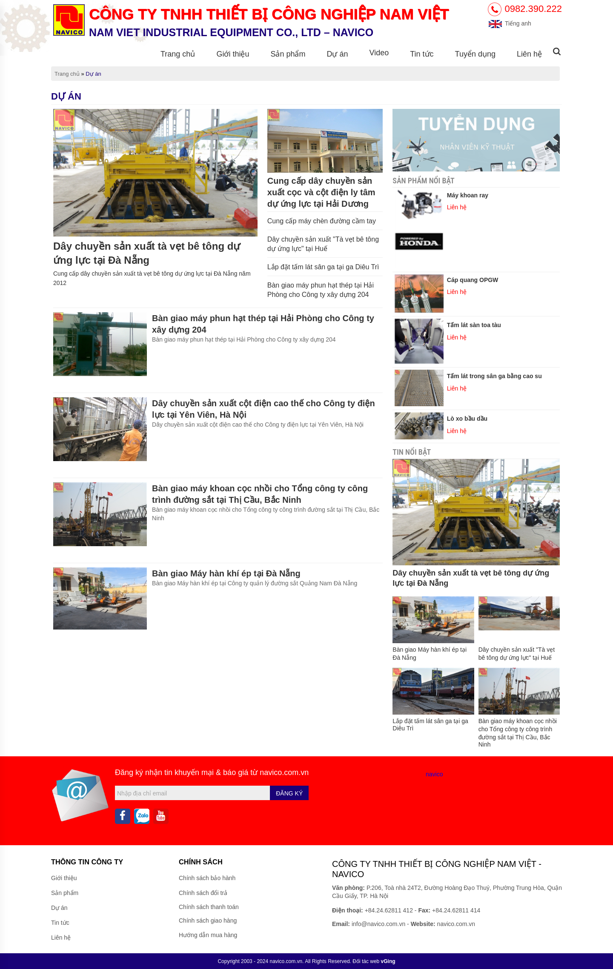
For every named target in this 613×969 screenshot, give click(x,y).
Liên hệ (529, 54)
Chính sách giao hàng (208, 920)
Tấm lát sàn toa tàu (474, 325)
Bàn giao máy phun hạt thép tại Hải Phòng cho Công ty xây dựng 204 (263, 324)
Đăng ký (289, 793)
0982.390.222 (524, 8)
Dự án (337, 54)
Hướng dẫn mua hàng (208, 935)
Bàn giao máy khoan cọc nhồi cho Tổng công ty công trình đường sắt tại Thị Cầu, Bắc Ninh (260, 494)
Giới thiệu (232, 54)
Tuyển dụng (475, 54)
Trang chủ (177, 54)
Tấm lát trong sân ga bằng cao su (494, 376)
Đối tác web (373, 961)
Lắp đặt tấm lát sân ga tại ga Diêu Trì (323, 267)
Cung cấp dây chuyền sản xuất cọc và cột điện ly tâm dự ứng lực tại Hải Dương (321, 192)
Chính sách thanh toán (209, 906)
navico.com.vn (284, 772)
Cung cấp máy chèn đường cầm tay (321, 221)
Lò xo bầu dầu (467, 418)
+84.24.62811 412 (389, 910)
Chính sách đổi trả (203, 892)
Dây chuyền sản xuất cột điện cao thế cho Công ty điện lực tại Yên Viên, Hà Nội (263, 409)
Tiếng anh (509, 23)
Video (379, 52)
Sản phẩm (287, 54)
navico (434, 774)
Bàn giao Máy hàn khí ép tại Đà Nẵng (226, 573)
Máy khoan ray (467, 195)
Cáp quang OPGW (472, 279)
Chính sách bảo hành (207, 878)
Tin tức (421, 54)
